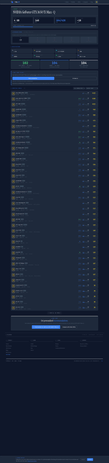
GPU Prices (8, 348)
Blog (91, 2)
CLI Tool (8, 354)
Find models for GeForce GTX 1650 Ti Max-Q (46, 327)
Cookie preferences (60, 348)
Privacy (57, 344)
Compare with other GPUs (68, 327)
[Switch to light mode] (96, 2)
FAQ (32, 348)
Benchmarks (9, 346)
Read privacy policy (32, 461)
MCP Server (8, 352)
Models (72, 2)
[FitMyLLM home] (15, 2)
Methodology (34, 346)
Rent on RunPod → (33, 78)
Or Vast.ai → (76, 78)
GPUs (78, 2)
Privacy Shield (83, 346)
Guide (32, 344)
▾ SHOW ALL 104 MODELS (54, 312)
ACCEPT (90, 459)
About (32, 350)
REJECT (83, 459)
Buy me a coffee (84, 344)
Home (66, 2)
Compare (85, 2)
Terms (56, 346)
